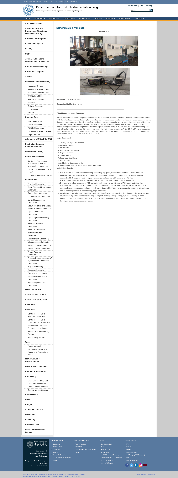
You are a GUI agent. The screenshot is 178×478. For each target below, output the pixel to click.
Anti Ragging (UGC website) (135, 455)
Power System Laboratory (39, 249)
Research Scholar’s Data (38, 89)
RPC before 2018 (35, 96)
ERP (55, 2)
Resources (30, 310)
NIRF (141, 6)
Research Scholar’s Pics (38, 93)
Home (28, 18)
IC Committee (105, 452)
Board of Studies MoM (35, 371)
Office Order (79, 447)
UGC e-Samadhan (132, 460)
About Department (33, 23)
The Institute (38, 18)
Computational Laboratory (39, 196)
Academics (53, 18)
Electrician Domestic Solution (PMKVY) (34, 145)
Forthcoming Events (36, 337)
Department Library (34, 152)
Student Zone (124, 18)
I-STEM (128, 449)
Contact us (73, 2)
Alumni (61, 2)
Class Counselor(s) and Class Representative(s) (38, 382)
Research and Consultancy (37, 82)
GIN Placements (35, 121)
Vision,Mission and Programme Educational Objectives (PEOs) (36, 31)
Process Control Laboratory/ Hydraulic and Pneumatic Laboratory (40, 260)
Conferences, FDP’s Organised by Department (39, 321)
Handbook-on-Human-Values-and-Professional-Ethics (38, 352)
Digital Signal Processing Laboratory (38, 219)
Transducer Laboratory (37, 273)
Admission (138, 18)
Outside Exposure (35, 106)
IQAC (27, 342)
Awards (28, 77)
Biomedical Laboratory (37, 193)
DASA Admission (131, 452)
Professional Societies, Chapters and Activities (37, 327)
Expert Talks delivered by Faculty (38, 333)
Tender (25, 2)
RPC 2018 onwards (36, 99)
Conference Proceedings (36, 67)
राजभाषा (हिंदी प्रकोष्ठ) (107, 463)
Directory (149, 6)
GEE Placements (35, 125)
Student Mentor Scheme (38, 390)
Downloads (30, 415)
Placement (109, 18)
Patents (31, 113)
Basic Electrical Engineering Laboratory (40, 188)
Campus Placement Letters (39, 131)
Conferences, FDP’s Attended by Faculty (36, 315)
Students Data (31, 117)
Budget (28, 404)
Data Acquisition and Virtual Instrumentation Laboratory (39, 207)
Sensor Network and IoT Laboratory (38, 278)
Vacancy (45, 2)
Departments (83, 18)
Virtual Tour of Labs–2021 (37, 294)
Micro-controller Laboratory (39, 245)
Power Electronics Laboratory (35, 253)
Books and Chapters (34, 71)
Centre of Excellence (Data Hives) (39, 170)
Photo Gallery (132, 6)
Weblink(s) (30, 420)
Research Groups (35, 86)
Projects (31, 103)
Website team (57, 447)
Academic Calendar (34, 409)
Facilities (97, 18)
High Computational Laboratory (36, 283)
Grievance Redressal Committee (85, 449)
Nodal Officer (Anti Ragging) (110, 455)
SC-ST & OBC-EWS (107, 460)
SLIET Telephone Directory (61, 458)
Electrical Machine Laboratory (35, 225)
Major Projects (34, 135)
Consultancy (33, 109)
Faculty (28, 49)
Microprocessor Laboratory (39, 242)
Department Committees (36, 366)
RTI (51, 2)
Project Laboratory (35, 267)
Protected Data (32, 425)
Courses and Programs (35, 39)
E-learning (30, 304)
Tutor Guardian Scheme (38, 387)
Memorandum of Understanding (32, 360)
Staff (27, 54)
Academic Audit (34, 346)
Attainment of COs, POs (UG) (38, 139)
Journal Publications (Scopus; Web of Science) (37, 60)
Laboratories (31, 180)
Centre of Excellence (34, 157)
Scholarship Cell (106, 444)
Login (77, 452)
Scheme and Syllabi (34, 44)
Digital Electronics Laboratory (35, 213)
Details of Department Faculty (35, 431)
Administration (68, 18)
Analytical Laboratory (37, 184)
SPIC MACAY (105, 449)
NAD (127, 458)
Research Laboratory (37, 270)
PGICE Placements (36, 128)
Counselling (30, 376)
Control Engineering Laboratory (36, 201)
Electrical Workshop (36, 229)
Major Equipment (33, 289)
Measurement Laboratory (38, 239)
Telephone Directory (35, 2)
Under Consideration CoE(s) (40, 175)
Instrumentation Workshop (35, 234)
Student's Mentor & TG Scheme (111, 458)
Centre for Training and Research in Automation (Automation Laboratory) (38, 163)
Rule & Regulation (81, 444)
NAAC (66, 2)
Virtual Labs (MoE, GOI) (36, 299)
